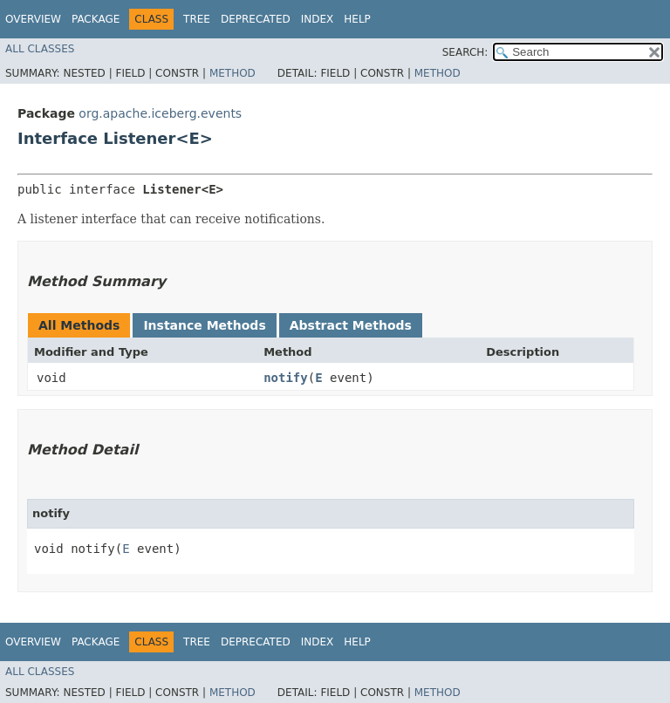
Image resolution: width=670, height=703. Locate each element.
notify (285, 378)
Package (96, 19)
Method (232, 73)
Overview (33, 19)
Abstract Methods (351, 325)
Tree (196, 19)
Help (357, 19)
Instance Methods (204, 325)
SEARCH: (465, 52)
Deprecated (256, 19)
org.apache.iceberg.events (160, 113)
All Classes (39, 49)
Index (317, 19)
